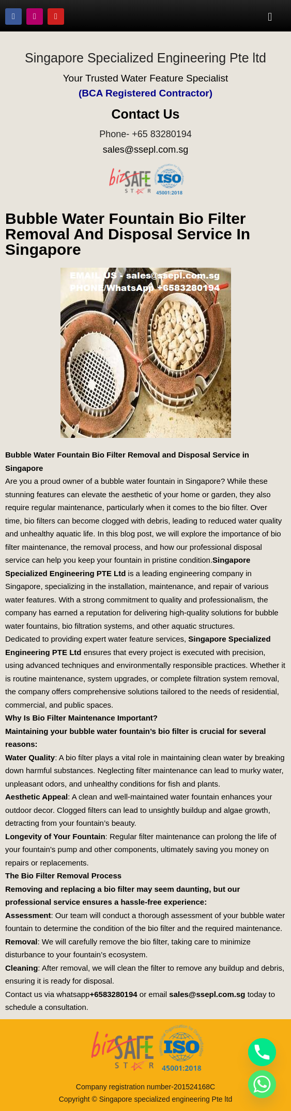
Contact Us (146, 114)
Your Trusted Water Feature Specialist (145, 78)
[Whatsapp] (262, 1084)
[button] (270, 16)
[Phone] (262, 1052)
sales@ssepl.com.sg (145, 149)
